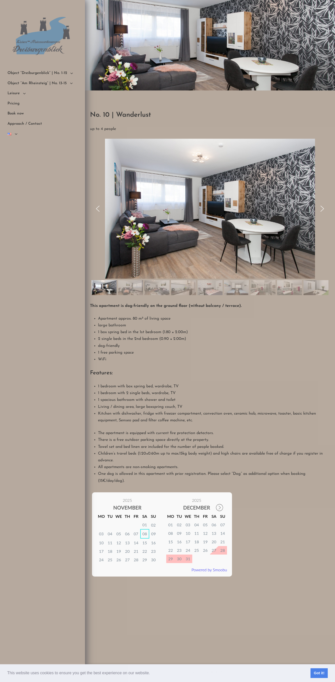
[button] (151, 673)
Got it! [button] (319, 673)
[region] (210, 218)
